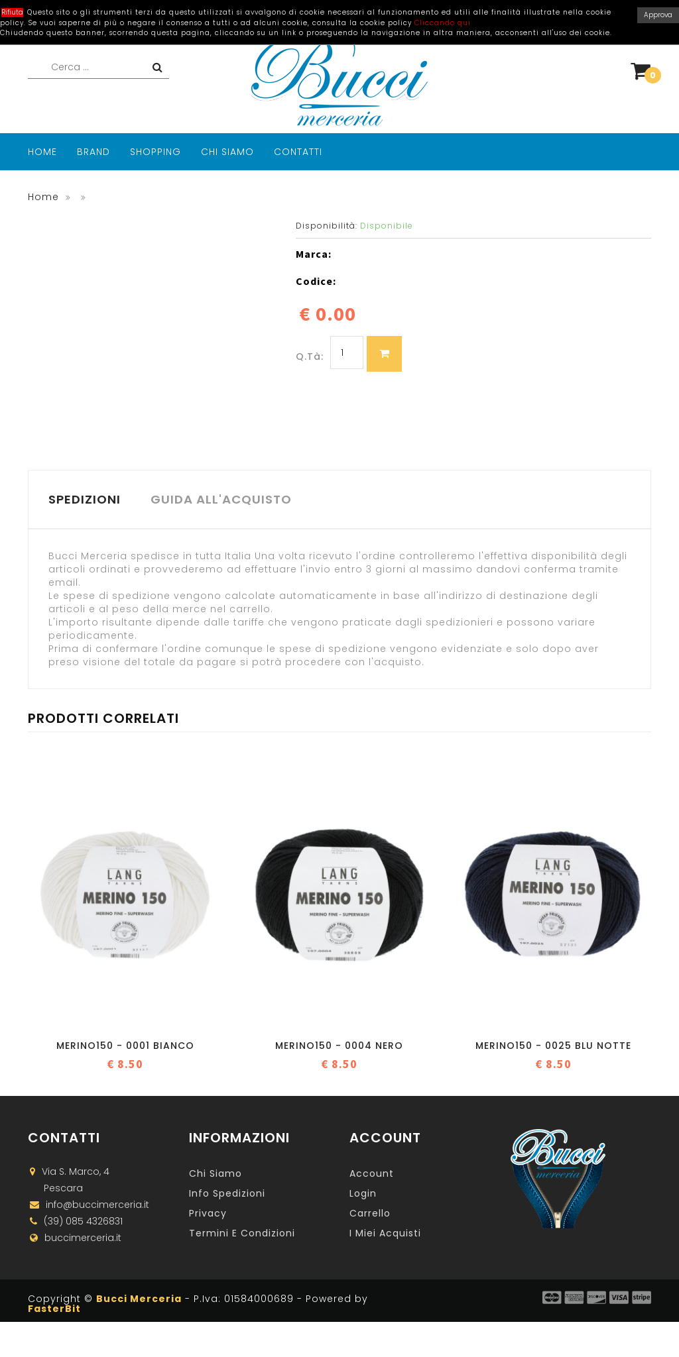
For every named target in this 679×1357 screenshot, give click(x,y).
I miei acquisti (385, 1234)
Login (363, 1194)
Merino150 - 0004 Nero (339, 1047)
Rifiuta (12, 12)
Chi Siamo (227, 151)
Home (42, 151)
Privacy (208, 1214)
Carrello (370, 1214)
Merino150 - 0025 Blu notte (553, 1047)
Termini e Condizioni (242, 1234)
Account (371, 1174)
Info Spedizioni (227, 1194)
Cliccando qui (442, 23)
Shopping (155, 151)
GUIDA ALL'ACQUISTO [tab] (225, 500)
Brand (93, 151)
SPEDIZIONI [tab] (85, 500)
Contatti (298, 151)
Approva (658, 15)
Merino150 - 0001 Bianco (125, 1047)
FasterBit (54, 1310)
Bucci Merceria (139, 1300)
